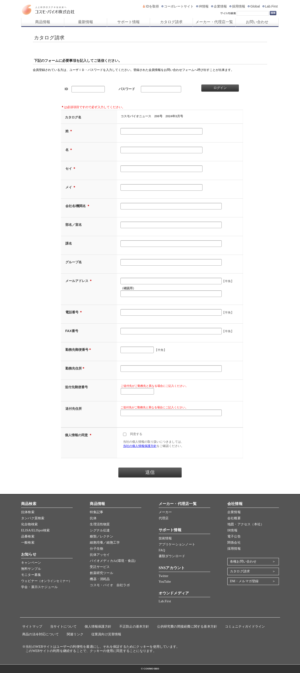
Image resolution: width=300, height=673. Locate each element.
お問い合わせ (257, 22)
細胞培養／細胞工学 (105, 542)
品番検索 (27, 536)
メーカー (165, 512)
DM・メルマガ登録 (244, 581)
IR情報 (204, 6)
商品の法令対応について (40, 634)
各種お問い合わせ (243, 561)
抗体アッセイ (100, 554)
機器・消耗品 (100, 579)
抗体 (93, 518)
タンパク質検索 (32, 518)
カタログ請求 (171, 22)
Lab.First (271, 6)
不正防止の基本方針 (134, 626)
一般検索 (27, 542)
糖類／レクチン (101, 536)
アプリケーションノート (177, 544)
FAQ (162, 550)
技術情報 (165, 538)
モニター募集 (31, 575)
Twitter (164, 576)
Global (255, 6)
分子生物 (96, 548)
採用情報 (238, 6)
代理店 (164, 518)
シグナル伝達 (100, 530)
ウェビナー (46, 581)
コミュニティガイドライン (245, 626)
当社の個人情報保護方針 (140, 446)
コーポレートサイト (179, 6)
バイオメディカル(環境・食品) (112, 561)
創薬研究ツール (101, 573)
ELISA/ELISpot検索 (35, 530)
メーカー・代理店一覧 (214, 22)
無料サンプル (31, 569)
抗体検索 (27, 512)
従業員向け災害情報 (106, 634)
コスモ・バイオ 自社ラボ (110, 585)
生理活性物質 (100, 524)
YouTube (165, 581)
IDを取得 (152, 6)
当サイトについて (63, 626)
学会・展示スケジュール (39, 587)
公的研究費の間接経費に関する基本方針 (187, 626)
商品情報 (42, 22)
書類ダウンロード (172, 556)
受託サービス (100, 567)
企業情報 (220, 6)
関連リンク (75, 634)
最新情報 (85, 22)
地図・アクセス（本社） (245, 524)
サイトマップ (32, 626)
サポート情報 (128, 22)
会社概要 (234, 518)
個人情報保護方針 (98, 626)
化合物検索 (29, 524)
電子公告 (234, 536)
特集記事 (96, 512)
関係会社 (234, 542)
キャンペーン (31, 562)
